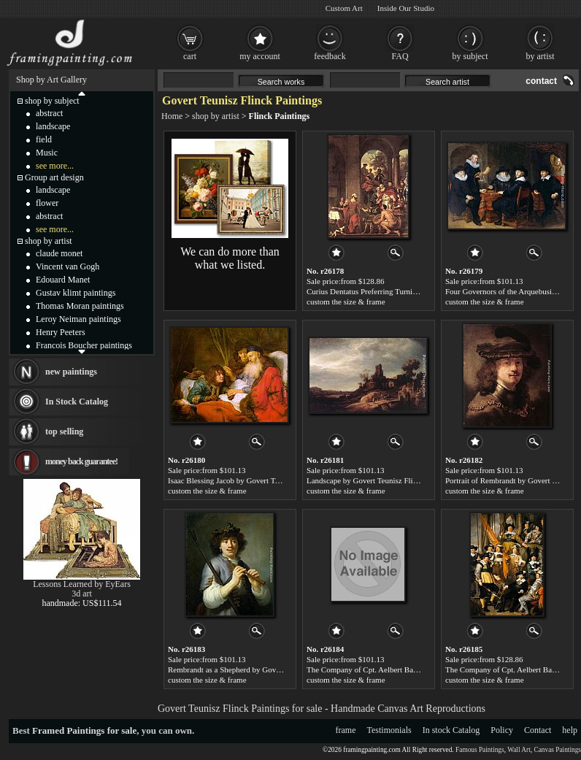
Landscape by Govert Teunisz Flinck (366, 480)
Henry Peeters (60, 332)
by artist (540, 56)
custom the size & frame (346, 301)
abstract (49, 113)
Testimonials (389, 730)
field (44, 139)
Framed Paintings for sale (84, 730)
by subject (470, 56)
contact (541, 81)
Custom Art (344, 8)
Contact (537, 730)
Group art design (54, 177)
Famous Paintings (479, 749)
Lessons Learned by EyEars (82, 584)
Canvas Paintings (557, 749)
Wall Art (519, 749)
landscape (53, 126)
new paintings (71, 371)
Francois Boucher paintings (84, 345)
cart (189, 56)
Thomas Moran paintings (80, 306)
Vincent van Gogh (67, 266)
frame (346, 730)
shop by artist (215, 116)
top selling (64, 431)
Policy (501, 730)
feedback (329, 56)
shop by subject (52, 101)
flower (47, 203)
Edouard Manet (63, 280)
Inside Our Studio (405, 8)
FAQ (399, 56)
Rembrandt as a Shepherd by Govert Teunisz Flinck (251, 669)
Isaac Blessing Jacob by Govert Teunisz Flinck (243, 480)
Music (47, 152)
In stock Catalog (451, 730)
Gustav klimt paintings (75, 293)
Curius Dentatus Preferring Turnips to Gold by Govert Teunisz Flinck (418, 291)
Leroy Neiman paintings (78, 319)
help (569, 730)
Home (171, 116)
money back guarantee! (81, 461)
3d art (82, 593)
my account (259, 56)
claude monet (59, 253)
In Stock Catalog (76, 401)
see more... (55, 166)
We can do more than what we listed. (230, 258)
